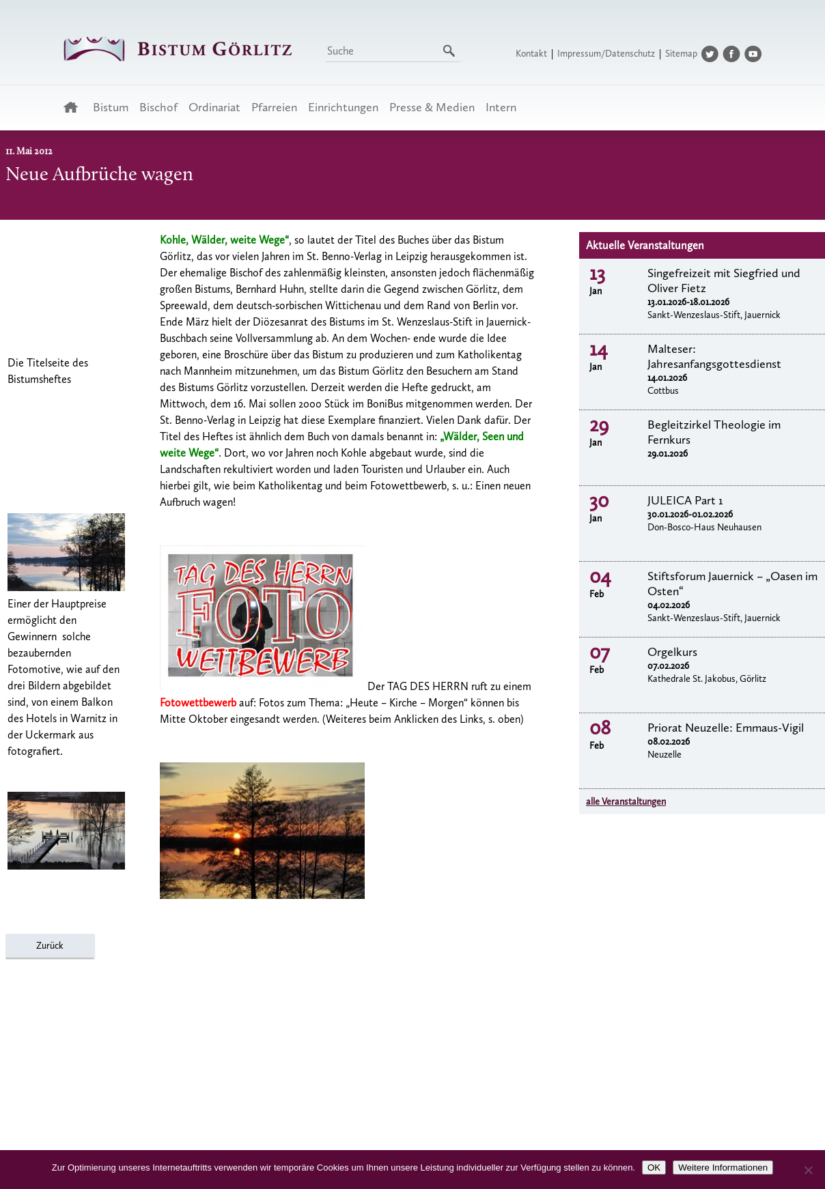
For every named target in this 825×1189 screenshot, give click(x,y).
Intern (501, 107)
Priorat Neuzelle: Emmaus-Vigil (725, 727)
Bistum (110, 107)
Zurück (50, 945)
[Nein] (808, 1170)
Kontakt (531, 53)
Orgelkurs (672, 651)
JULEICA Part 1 (685, 500)
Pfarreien (274, 107)
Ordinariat (214, 107)
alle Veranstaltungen (626, 801)
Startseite (75, 107)
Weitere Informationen (723, 1167)
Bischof (158, 107)
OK (653, 1167)
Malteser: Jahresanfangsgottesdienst (714, 356)
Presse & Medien (432, 107)
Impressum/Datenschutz (606, 53)
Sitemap (681, 53)
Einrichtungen (343, 107)
